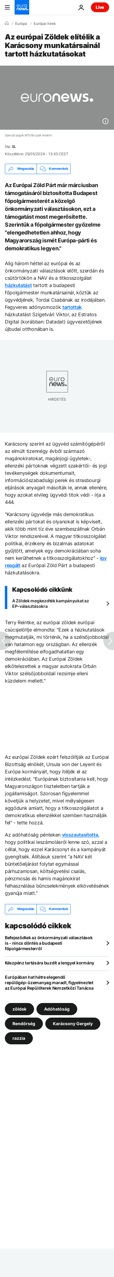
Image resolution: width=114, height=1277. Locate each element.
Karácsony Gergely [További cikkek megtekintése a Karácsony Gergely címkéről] (73, 1023)
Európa (21, 24)
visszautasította (80, 835)
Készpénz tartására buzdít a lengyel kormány (49, 962)
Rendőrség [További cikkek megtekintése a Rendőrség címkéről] (23, 1023)
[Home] (7, 23)
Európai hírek (45, 24)
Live (100, 7)
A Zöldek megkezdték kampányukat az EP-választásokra (50, 603)
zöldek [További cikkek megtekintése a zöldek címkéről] (19, 1008)
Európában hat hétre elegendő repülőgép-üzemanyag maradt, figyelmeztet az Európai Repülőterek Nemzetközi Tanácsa (49, 982)
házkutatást (18, 285)
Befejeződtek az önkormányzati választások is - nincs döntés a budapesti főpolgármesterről (49, 943)
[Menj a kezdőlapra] (22, 7)
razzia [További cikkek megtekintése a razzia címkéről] (18, 1037)
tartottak (72, 307)
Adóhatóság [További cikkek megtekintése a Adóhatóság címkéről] (57, 1008)
